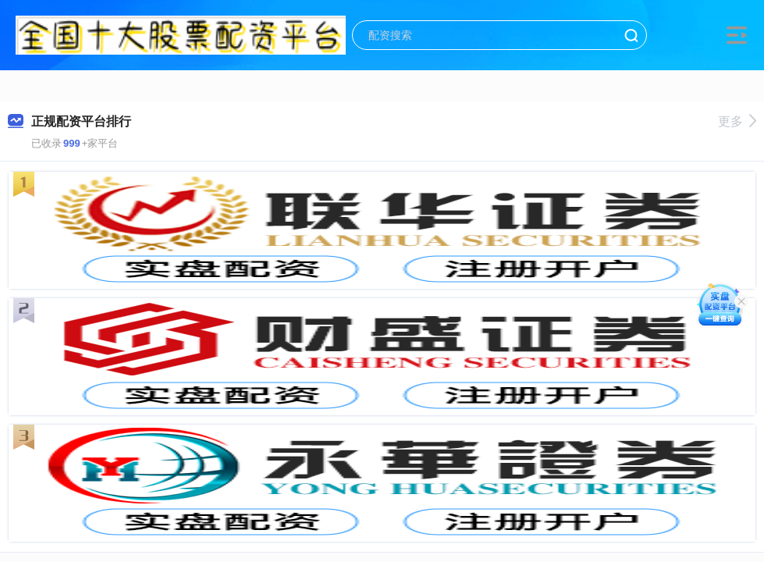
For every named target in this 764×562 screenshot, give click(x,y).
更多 (737, 121)
